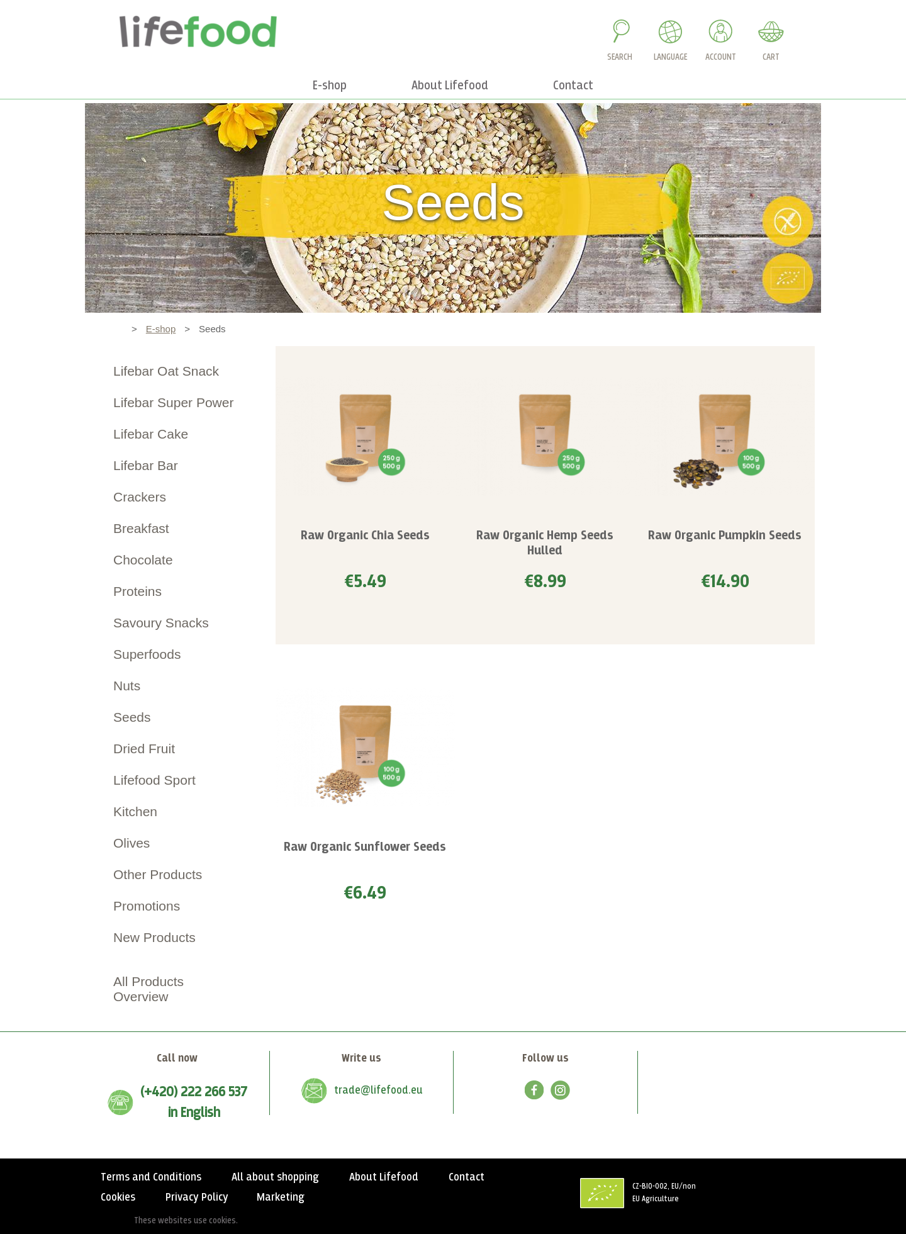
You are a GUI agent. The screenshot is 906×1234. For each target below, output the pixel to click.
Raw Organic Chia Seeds (365, 535)
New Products (154, 937)
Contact (466, 1177)
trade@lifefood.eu (378, 1090)
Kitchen (135, 811)
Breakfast (141, 528)
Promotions (146, 906)
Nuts (126, 685)
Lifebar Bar (145, 465)
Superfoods (147, 654)
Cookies (118, 1197)
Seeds (132, 717)
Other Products (157, 874)
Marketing (281, 1197)
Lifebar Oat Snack (166, 371)
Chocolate (143, 559)
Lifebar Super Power (173, 402)
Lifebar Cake (150, 434)
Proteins (137, 591)
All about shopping (275, 1177)
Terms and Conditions (151, 1177)
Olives (131, 843)
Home (110, 328)
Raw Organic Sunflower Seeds (365, 847)
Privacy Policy (196, 1197)
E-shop (161, 328)
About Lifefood (383, 1177)
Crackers (139, 497)
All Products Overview (148, 989)
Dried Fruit (144, 748)
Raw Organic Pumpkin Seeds (725, 535)
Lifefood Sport (154, 780)
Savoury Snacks (161, 622)
